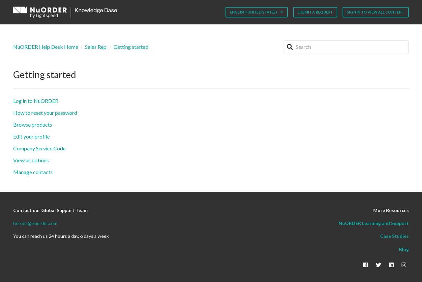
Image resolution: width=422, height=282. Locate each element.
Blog (404, 249)
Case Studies (394, 236)
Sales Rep (95, 47)
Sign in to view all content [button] (375, 12)
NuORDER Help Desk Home (45, 47)
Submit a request (315, 12)
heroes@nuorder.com (35, 223)
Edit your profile (31, 136)
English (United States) (254, 12)
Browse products (32, 124)
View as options (31, 160)
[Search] (346, 46)
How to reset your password (45, 113)
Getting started (130, 47)
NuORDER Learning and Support (374, 223)
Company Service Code (39, 148)
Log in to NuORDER (35, 101)
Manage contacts (33, 172)
